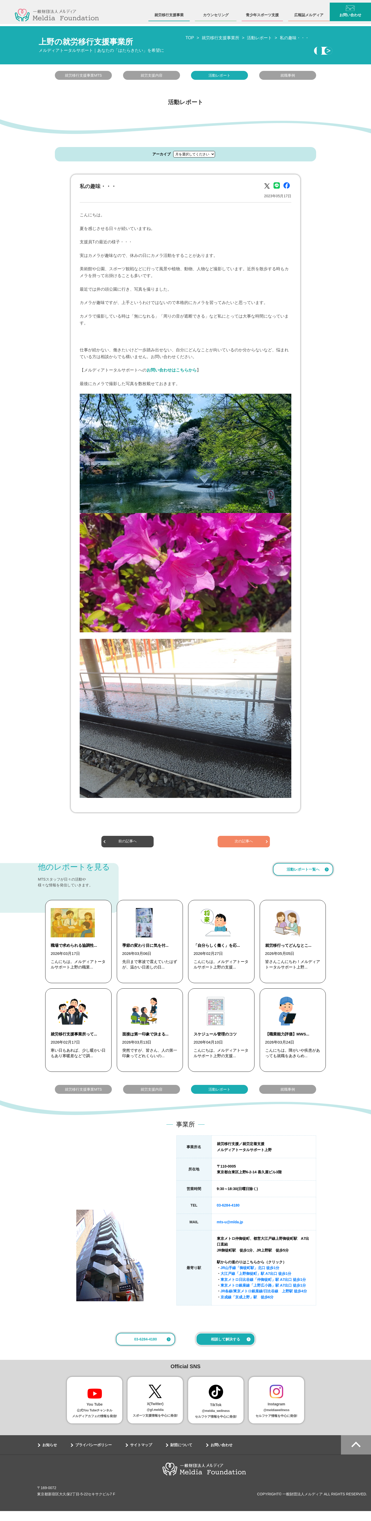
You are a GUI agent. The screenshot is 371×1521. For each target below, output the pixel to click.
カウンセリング (216, 12)
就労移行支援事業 (169, 12)
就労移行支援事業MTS (83, 77)
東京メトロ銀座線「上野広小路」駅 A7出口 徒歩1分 (263, 1295)
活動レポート (219, 77)
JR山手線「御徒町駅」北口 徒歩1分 (250, 1278)
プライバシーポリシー (93, 1455)
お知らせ (49, 1455)
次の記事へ (244, 843)
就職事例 (287, 77)
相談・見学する (284, 51)
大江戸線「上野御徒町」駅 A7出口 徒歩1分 (256, 1283)
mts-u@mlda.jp (230, 1232)
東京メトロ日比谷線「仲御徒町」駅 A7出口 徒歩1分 (263, 1289)
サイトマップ (141, 1455)
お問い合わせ (222, 1455)
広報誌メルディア (308, 12)
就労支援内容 (152, 77)
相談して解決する (225, 1349)
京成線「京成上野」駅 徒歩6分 (247, 1307)
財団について (181, 1455)
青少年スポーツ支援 (262, 12)
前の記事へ (127, 843)
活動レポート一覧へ (303, 871)
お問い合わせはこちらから (172, 371)
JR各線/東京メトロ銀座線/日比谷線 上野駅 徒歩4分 (264, 1301)
